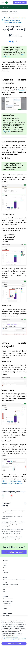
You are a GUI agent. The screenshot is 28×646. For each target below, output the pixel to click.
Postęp (10, 11)
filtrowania (6, 131)
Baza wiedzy (4, 11)
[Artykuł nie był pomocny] (11, 495)
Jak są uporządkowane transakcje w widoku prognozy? (13, 512)
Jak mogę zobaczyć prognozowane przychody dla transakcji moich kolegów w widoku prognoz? (12, 531)
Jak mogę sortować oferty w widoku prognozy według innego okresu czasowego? (13, 524)
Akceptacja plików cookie (14, 643)
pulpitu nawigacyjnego (11, 481)
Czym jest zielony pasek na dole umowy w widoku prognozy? (11, 538)
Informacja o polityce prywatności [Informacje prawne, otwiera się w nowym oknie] (16, 639)
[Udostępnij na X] (16, 42)
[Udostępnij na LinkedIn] (13, 42)
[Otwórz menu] (2, 2)
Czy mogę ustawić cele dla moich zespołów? (12, 517)
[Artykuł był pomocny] (2, 495)
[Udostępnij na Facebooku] (10, 42)
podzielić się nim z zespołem (11, 483)
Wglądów (21, 90)
